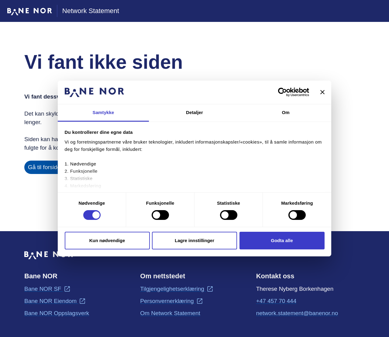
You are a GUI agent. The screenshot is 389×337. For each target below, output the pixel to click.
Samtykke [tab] (103, 112)
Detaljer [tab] (194, 112)
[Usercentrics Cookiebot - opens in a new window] (282, 92)
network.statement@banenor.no (297, 312)
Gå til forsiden (46, 167)
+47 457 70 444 (276, 301)
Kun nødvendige (107, 240)
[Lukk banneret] (322, 92)
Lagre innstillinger (194, 240)
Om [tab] (285, 112)
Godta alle (282, 240)
